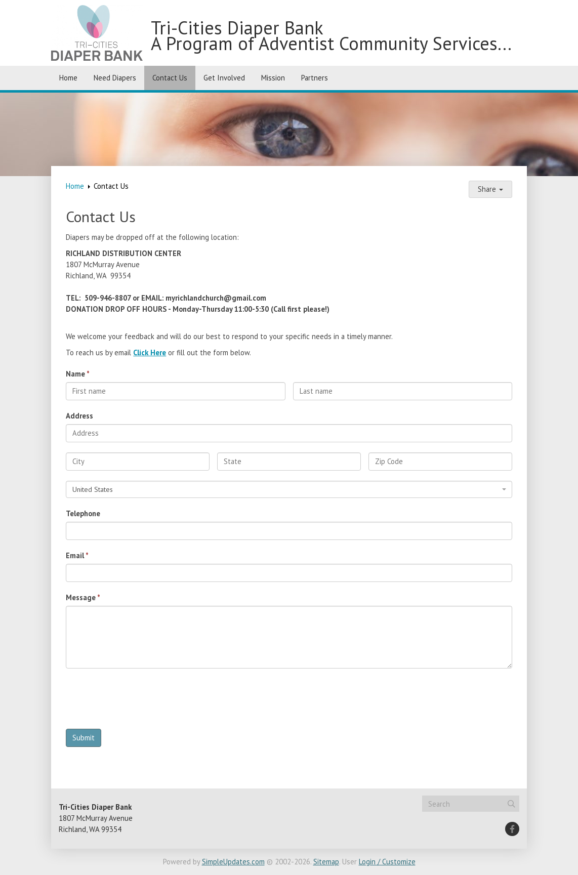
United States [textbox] (92, 489)
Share (490, 189)
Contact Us (169, 77)
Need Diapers (115, 77)
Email (75, 555)
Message (81, 597)
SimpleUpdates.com (233, 861)
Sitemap (326, 861)
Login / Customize (387, 861)
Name (75, 374)
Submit (83, 737)
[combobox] (289, 489)
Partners (314, 77)
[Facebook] (512, 829)
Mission (273, 77)
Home (68, 77)
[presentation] (143, 701)
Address (79, 416)
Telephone (83, 513)
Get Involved (224, 77)
